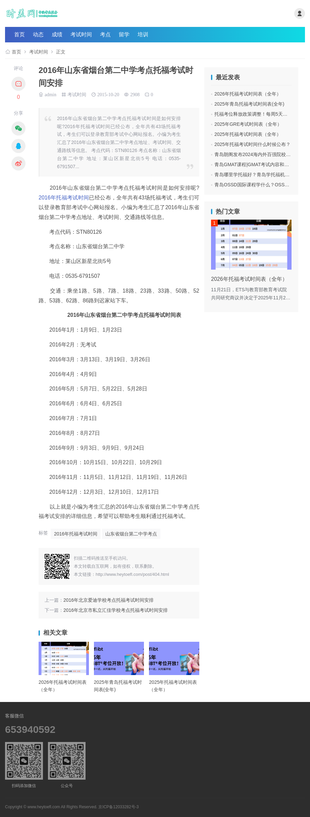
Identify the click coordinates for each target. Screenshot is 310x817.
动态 (38, 34)
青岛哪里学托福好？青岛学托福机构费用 (256, 174)
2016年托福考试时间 (64, 197)
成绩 (57, 34)
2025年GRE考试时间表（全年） (248, 124)
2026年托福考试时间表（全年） (247, 94)
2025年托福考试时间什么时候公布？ (252, 144)
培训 (143, 34)
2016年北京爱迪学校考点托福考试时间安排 (108, 600)
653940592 (30, 729)
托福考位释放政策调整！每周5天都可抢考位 (260, 114)
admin (50, 93)
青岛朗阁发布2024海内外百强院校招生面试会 (261, 154)
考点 (105, 34)
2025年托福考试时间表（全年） (247, 134)
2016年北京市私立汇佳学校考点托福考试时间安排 (115, 610)
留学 (124, 34)
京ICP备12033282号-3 (118, 807)
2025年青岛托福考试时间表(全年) (249, 104)
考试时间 (81, 34)
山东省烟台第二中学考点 (131, 533)
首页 (19, 34)
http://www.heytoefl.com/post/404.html (132, 574)
